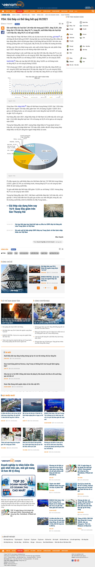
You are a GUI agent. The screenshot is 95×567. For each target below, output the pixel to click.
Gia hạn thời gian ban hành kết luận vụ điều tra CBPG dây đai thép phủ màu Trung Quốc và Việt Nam (38, 225)
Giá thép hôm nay (8, 542)
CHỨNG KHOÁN (46, 11)
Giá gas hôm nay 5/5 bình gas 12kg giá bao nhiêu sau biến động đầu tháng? (49, 342)
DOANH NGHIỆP (55, 11)
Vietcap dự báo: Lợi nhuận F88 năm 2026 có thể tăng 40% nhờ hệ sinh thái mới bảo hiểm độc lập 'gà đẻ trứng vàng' (85, 504)
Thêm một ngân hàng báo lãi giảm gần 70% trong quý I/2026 (10, 443)
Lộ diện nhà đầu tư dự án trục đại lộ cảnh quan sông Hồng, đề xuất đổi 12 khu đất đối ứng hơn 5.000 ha (11, 415)
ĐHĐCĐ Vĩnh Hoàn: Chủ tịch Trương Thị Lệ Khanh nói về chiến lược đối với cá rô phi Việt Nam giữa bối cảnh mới (54, 416)
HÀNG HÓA (19, 11)
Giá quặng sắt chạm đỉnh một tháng (49, 278)
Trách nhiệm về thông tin (10, 565)
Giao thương (65, 15)
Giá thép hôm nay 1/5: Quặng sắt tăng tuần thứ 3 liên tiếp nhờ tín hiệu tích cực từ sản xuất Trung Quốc (16, 321)
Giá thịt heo (26, 542)
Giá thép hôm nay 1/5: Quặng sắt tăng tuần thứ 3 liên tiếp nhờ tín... (49, 268)
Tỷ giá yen (33, 539)
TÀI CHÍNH (32, 11)
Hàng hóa (6, 15)
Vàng (33, 15)
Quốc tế (6, 368)
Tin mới (8, 352)
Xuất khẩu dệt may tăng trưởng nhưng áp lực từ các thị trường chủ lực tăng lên (48, 322)
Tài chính (3, 448)
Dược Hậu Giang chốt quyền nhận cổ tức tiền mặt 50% (22, 384)
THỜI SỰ (8, 11)
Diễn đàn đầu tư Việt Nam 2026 (63, 542)
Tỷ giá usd (26, 539)
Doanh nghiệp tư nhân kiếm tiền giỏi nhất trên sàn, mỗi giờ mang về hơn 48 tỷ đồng (18, 468)
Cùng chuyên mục (42, 301)
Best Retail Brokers (48, 542)
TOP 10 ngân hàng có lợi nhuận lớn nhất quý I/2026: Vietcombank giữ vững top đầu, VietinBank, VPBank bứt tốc (23, 513)
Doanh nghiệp (7, 386)
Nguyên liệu (26, 15)
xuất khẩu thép (34, 253)
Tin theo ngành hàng (75, 17)
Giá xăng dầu (85, 539)
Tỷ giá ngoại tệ (18, 539)
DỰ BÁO (13, 11)
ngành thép (44, 253)
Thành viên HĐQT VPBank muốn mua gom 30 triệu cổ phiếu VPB (56, 485)
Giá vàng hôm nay (8, 539)
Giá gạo (32, 542)
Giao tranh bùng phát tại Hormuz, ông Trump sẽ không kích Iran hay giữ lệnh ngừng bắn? (31, 365)
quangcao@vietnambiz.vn (81, 557)
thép (16, 253)
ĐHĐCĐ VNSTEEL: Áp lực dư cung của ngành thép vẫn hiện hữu (17, 336)
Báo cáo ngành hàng (52, 15)
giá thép (10, 253)
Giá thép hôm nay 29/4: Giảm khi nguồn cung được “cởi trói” (17, 331)
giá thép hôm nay (54, 253)
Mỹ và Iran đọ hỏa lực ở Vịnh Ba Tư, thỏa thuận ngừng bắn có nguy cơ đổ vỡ (33, 415)
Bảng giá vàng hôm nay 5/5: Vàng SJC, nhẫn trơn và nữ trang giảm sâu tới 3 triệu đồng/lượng (50, 332)
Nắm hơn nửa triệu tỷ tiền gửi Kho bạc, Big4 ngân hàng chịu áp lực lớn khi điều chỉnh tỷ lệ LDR (32, 444)
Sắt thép (14, 290)
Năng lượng (16, 15)
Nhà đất (6, 378)
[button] (38, 287)
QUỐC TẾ (26, 11)
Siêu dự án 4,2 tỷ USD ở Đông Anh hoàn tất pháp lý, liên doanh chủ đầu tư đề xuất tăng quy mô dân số (32, 375)
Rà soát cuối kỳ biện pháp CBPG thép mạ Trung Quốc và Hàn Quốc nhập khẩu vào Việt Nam (39, 231)
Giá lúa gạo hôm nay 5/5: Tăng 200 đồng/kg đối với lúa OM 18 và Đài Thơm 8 (49, 327)
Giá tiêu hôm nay (64, 539)
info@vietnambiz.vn (12, 563)
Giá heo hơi (48, 539)
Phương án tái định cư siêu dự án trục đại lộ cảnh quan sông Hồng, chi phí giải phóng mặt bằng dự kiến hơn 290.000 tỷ (54, 445)
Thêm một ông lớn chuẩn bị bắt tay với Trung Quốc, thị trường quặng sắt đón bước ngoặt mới (17, 340)
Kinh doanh (80, 494)
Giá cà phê (55, 539)
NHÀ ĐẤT (39, 11)
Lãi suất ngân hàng (75, 539)
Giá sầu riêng (17, 542)
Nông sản (40, 15)
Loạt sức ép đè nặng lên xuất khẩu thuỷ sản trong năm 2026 (49, 337)
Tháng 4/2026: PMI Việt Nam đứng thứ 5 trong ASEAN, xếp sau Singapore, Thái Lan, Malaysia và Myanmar (85, 522)
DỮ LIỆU (71, 11)
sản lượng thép (24, 253)
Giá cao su (39, 542)
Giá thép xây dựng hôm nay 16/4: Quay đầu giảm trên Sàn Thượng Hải (23, 208)
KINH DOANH (64, 11)
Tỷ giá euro (41, 539)
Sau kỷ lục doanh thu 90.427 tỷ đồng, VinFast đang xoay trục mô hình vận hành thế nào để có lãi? (85, 487)
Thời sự (79, 528)
